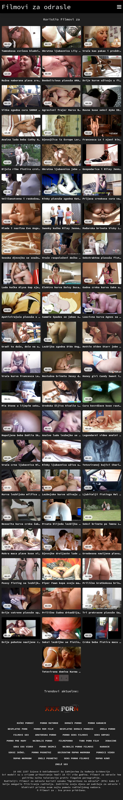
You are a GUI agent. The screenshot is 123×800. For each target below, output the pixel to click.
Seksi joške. (16, 752)
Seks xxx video (23, 746)
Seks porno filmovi (76, 758)
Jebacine (110, 740)
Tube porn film (89, 740)
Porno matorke (49, 723)
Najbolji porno (42, 740)
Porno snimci (47, 746)
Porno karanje (97, 723)
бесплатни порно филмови (74, 752)
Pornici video (105, 752)
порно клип (103, 758)
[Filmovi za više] (119, 7)
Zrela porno (107, 728)
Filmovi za (47, 790)
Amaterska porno (45, 734)
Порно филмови (22, 758)
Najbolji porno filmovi (78, 746)
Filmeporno (66, 740)
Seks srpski (102, 734)
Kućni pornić (25, 723)
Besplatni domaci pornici (76, 728)
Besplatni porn (17, 728)
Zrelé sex (61, 764)
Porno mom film (43, 728)
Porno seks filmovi (75, 734)
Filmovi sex (21, 734)
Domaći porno (73, 723)
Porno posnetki (41, 752)
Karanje (105, 746)
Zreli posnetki (48, 758)
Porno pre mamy (16, 740)
